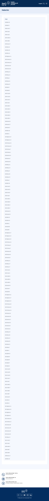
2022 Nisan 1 (7, 347)
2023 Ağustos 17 (8, 232)
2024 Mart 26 (7, 183)
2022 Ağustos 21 (8, 294)
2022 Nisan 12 (7, 344)
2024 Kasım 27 (7, 124)
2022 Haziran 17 (8, 319)
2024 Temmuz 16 (8, 146)
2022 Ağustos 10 (8, 300)
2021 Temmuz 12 (8, 421)
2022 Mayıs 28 (7, 331)
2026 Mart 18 (7, 22)
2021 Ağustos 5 (8, 412)
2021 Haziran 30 (8, 424)
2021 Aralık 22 (7, 384)
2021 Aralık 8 (7, 390)
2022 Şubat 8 (7, 359)
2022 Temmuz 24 (8, 310)
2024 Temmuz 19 (8, 143)
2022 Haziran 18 (8, 316)
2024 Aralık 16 (7, 115)
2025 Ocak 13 (7, 99)
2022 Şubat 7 (7, 362)
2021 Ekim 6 (7, 400)
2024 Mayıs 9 (7, 170)
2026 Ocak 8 (7, 31)
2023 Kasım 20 (7, 214)
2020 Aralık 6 (7, 452)
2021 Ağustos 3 (8, 415)
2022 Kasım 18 (7, 285)
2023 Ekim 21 (7, 217)
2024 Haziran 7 (7, 158)
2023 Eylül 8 (7, 229)
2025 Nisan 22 (7, 81)
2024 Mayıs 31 (7, 164)
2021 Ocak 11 (7, 440)
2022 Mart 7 (7, 350)
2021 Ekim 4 (7, 403)
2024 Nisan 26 (7, 174)
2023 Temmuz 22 (8, 242)
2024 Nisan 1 (7, 180)
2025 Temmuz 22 (8, 59)
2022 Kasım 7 (7, 288)
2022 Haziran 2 (7, 328)
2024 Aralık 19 (7, 112)
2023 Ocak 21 (7, 269)
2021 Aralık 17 (7, 387)
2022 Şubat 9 (7, 356)
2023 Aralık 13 (7, 208)
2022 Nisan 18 (7, 341)
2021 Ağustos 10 (8, 409)
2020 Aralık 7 (7, 449)
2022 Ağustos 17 (8, 297)
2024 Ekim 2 (7, 133)
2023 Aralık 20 (7, 201)
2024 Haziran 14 (8, 155)
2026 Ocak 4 (7, 34)
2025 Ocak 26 (7, 96)
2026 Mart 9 (7, 25)
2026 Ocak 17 (7, 28)
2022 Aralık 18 (7, 282)
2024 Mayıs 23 (7, 167)
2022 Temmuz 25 (8, 307)
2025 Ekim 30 (7, 50)
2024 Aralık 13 (7, 118)
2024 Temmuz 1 (8, 152)
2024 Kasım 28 (7, 121)
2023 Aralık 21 (7, 198)
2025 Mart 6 (7, 87)
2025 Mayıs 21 (7, 74)
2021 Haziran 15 (8, 434)
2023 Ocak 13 (7, 273)
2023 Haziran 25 (8, 251)
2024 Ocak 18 (7, 192)
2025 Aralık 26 (7, 37)
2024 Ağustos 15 (8, 136)
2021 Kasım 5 (7, 396)
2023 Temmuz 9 (8, 245)
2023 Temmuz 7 (8, 248)
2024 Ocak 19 (7, 189)
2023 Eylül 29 (7, 226)
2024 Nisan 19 (7, 177)
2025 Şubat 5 (7, 90)
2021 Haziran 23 (8, 430)
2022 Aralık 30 (7, 276)
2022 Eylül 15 (7, 291)
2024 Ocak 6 (7, 195)
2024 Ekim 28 (7, 130)
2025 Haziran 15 (8, 68)
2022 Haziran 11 (8, 322)
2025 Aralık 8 (7, 40)
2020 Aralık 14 (7, 446)
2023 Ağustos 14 (8, 235)
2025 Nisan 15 (7, 84)
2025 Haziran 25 (8, 65)
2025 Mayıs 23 (7, 71)
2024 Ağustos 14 (8, 139)
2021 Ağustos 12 (8, 406)
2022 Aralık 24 (7, 279)
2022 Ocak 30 (7, 369)
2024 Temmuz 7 (8, 149)
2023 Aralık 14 (7, 204)
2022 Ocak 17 (7, 378)
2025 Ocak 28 (7, 93)
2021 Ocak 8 (7, 443)
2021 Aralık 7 (7, 393)
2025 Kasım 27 (7, 43)
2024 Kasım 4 (7, 127)
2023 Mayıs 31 (7, 260)
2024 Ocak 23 (7, 186)
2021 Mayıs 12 (7, 437)
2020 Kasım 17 (7, 455)
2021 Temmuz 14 (8, 418)
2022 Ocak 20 (7, 375)
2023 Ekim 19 (7, 220)
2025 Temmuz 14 (8, 62)
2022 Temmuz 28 (8, 304)
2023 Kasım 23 (7, 211)
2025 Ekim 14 (7, 53)
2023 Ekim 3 (7, 223)
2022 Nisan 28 (7, 335)
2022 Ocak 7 (7, 381)
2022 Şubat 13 (7, 353)
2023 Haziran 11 (8, 254)
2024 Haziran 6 (7, 161)
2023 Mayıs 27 (7, 263)
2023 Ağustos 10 (8, 239)
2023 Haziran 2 (7, 257)
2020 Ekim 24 (7, 458)
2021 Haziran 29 (8, 427)
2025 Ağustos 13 (8, 56)
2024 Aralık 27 (7, 105)
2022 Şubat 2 (7, 365)
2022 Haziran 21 (8, 313)
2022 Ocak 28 (7, 372)
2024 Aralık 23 (7, 109)
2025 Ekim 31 (7, 47)
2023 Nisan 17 (7, 266)
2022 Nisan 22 (7, 338)
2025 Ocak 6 (7, 102)
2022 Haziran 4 (7, 325)
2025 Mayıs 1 (7, 78)
